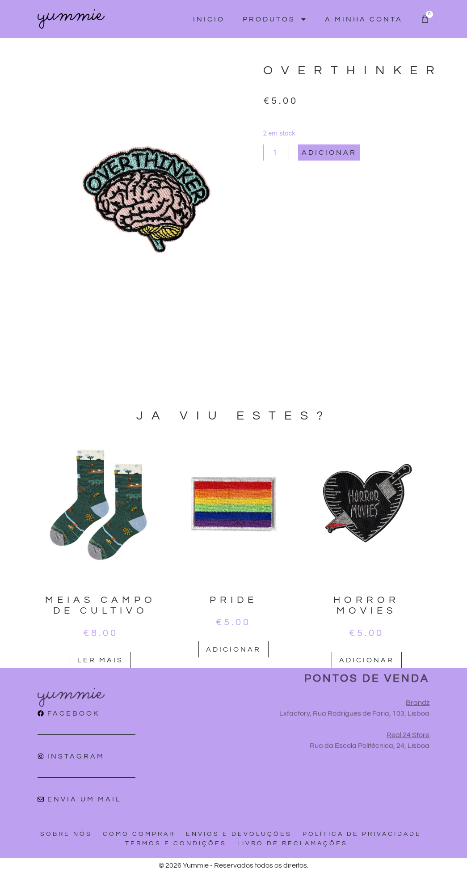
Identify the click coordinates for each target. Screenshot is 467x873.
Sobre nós (66, 834)
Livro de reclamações (292, 843)
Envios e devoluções (239, 834)
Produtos (275, 19)
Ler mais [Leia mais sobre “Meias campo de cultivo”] (100, 660)
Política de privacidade (362, 834)
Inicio (209, 19)
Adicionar (329, 152)
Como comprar (139, 834)
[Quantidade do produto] (276, 152)
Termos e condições (176, 843)
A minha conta (364, 19)
